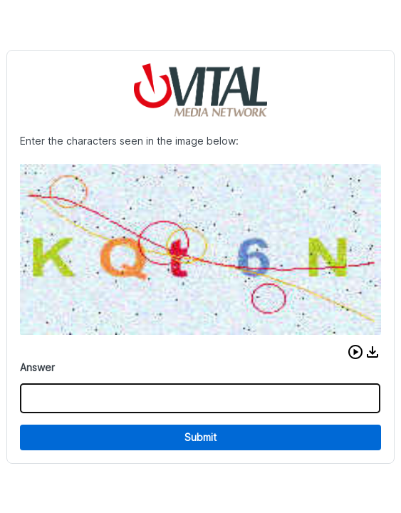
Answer (37, 367)
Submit (200, 437)
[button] (355, 352)
